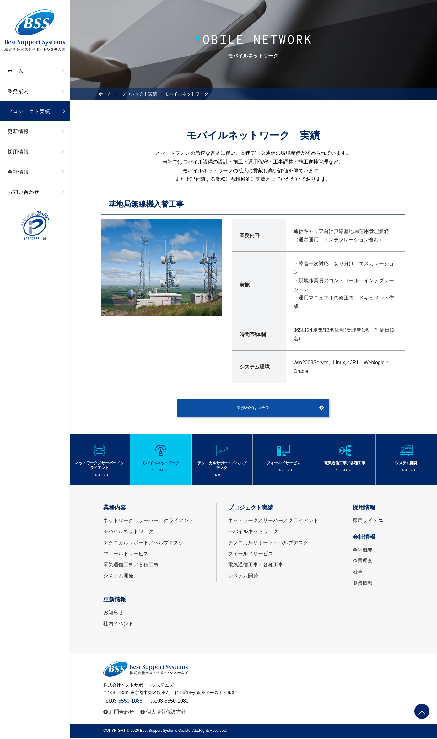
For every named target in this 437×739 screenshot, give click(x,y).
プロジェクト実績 (29, 111)
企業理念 (363, 562)
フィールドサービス (125, 555)
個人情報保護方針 (166, 713)
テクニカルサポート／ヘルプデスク (143, 544)
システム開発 (118, 577)
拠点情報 (363, 584)
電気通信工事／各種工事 (131, 566)
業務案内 (18, 91)
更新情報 (18, 131)
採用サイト (365, 522)
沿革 (358, 573)
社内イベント (118, 625)
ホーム (16, 71)
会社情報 (18, 172)
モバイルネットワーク (128, 533)
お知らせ (113, 614)
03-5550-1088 (127, 702)
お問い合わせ (24, 192)
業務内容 (114, 509)
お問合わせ (121, 713)
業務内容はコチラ (253, 408)
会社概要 (363, 551)
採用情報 (18, 151)
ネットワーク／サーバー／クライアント (148, 522)
